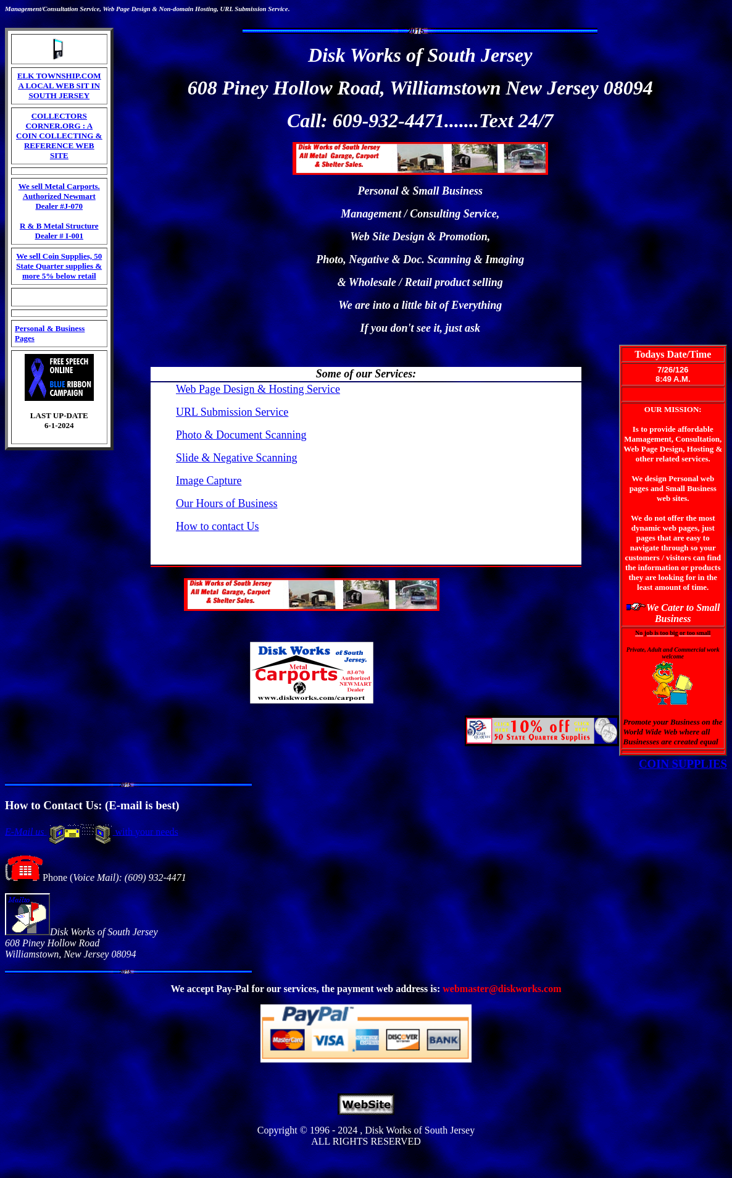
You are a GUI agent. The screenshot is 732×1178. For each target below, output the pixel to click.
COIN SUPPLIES (683, 763)
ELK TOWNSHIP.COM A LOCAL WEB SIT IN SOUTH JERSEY (59, 85)
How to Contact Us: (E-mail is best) (92, 805)
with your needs (145, 831)
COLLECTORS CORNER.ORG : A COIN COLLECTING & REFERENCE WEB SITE (59, 135)
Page (123, 8)
